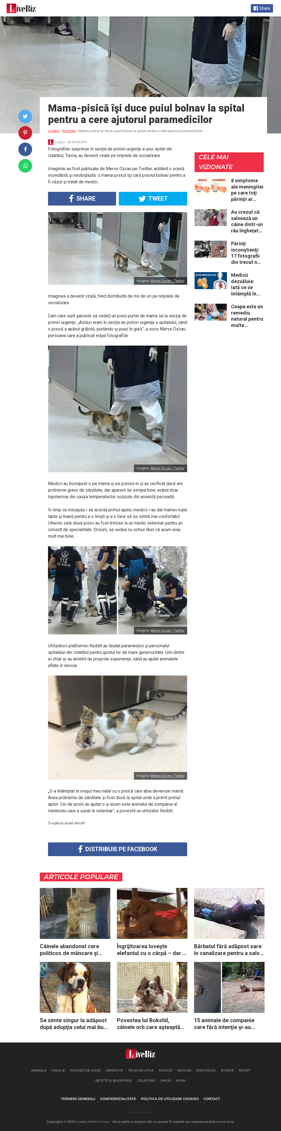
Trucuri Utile (141, 1070)
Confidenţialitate (118, 1099)
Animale (39, 1070)
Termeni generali (78, 1099)
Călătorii (146, 1080)
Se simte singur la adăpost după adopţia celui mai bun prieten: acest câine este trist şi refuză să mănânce (73, 1024)
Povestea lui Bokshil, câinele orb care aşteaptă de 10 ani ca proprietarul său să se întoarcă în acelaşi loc (148, 1024)
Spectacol (206, 1070)
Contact (212, 1099)
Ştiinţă (227, 1070)
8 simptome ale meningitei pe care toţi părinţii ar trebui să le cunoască (247, 190)
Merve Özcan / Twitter (167, 281)
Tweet (153, 199)
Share (82, 199)
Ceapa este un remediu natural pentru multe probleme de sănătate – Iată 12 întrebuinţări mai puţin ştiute (247, 316)
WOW (181, 1080)
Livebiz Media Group (92, 1121)
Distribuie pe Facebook (117, 849)
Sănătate (114, 1070)
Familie (58, 1070)
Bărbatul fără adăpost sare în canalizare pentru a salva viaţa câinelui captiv (228, 950)
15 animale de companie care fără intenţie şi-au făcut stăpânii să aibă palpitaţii (224, 1024)
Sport (244, 1070)
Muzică (165, 1070)
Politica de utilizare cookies (169, 1099)
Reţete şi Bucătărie (113, 1080)
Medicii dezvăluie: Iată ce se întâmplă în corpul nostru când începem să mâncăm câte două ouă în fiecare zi (247, 284)
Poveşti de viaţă (85, 1070)
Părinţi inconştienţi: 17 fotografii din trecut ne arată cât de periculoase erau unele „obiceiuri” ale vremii (247, 253)
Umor (165, 1080)
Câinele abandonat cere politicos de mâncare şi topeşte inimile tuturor (69, 950)
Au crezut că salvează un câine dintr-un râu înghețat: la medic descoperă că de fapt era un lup (247, 221)
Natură (184, 1070)
